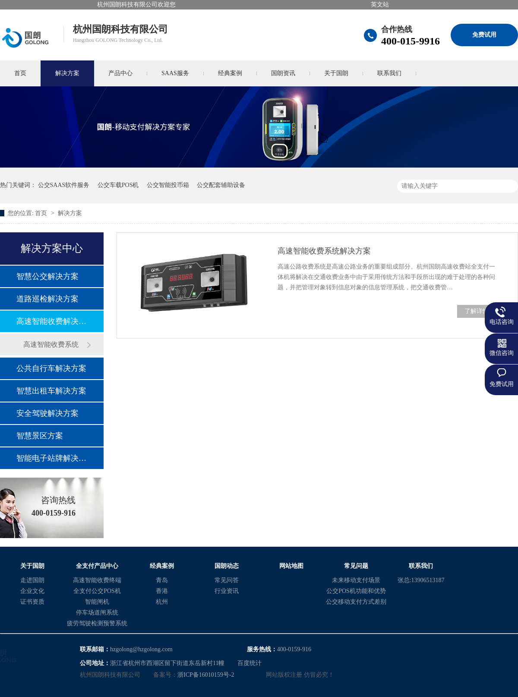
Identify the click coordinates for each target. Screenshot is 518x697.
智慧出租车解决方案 (51, 391)
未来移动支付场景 (356, 580)
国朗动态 (227, 566)
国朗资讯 (283, 73)
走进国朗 (32, 580)
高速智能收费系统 (51, 344)
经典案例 (230, 73)
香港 (162, 591)
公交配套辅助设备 (221, 185)
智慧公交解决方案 (47, 276)
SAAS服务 (175, 73)
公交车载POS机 (118, 185)
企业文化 (32, 591)
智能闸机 (97, 602)
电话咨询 (502, 322)
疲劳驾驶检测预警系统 (97, 623)
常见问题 (356, 566)
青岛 (162, 580)
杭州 (162, 602)
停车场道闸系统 (97, 612)
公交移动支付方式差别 (356, 602)
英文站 (380, 4)
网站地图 (291, 566)
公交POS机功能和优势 (356, 591)
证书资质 (32, 602)
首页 (42, 213)
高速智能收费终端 (97, 580)
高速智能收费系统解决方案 (324, 251)
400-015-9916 (410, 41)
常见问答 (227, 580)
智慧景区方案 (39, 435)
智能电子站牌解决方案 (51, 458)
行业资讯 (227, 591)
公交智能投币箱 (168, 185)
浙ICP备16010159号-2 (205, 675)
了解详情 (476, 311)
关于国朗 (336, 73)
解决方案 (67, 73)
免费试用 (484, 35)
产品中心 (120, 73)
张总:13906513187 (421, 580)
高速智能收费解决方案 (51, 321)
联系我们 (389, 73)
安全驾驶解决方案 (47, 413)
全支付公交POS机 (97, 591)
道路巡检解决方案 (47, 299)
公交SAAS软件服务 (64, 185)
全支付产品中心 (97, 566)
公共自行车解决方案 (51, 368)
